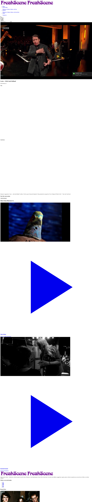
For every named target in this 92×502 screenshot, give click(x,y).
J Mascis (8, 9)
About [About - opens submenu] (4, 13)
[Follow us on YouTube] (3, 484)
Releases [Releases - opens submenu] (4, 10)
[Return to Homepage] (26, 4)
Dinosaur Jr (5, 9)
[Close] (11, 21)
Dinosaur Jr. (5, 12)
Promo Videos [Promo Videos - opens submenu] (5, 7)
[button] (46, 16)
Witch (18, 12)
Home (4, 6)
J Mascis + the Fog (13, 9)
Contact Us (5, 15)
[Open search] (2, 19)
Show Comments (3, 198)
